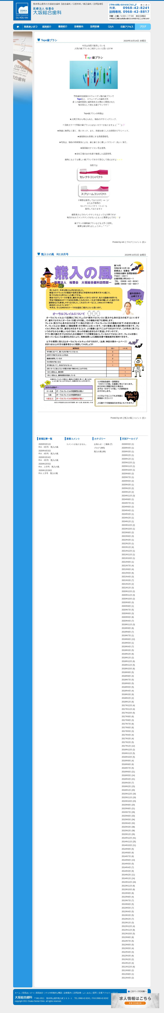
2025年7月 (126, 477)
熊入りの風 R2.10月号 (54, 254)
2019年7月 (126, 635)
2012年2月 (126, 959)
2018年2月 (126, 698)
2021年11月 (127, 554)
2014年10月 (127, 845)
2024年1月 (126, 521)
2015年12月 (127, 794)
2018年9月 (126, 672)
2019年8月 (126, 632)
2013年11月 (127, 886)
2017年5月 (126, 731)
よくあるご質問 (90, 993)
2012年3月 (126, 956)
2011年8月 (126, 974)
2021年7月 (126, 566)
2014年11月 (127, 842)
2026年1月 (126, 459)
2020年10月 (127, 599)
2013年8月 (126, 897)
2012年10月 (127, 934)
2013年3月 (126, 915)
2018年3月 (126, 694)
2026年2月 (126, 455)
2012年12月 (127, 926)
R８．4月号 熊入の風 (48, 453)
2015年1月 (126, 834)
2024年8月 (126, 499)
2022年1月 (126, 547)
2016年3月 (126, 783)
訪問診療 (95, 27)
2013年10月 (127, 889)
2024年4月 (126, 510)
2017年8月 (126, 720)
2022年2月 (126, 543)
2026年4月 (126, 448)
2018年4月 (126, 691)
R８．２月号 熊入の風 (49, 467)
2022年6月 (126, 536)
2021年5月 (126, 573)
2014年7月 (126, 856)
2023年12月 (127, 525)
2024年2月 (126, 518)
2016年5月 (126, 775)
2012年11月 (127, 930)
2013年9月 (126, 893)
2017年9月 (126, 716)
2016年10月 (127, 757)
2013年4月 (126, 911)
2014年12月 (127, 838)
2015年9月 (126, 805)
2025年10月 (127, 470)
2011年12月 (127, 967)
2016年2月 (126, 786)
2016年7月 (126, 768)
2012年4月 (126, 952)
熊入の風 (128, 418)
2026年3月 (126, 451)
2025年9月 (126, 473)
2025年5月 (126, 481)
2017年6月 (126, 727)
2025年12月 (127, 462)
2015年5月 (126, 819)
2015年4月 (126, 823)
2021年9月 (126, 562)
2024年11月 (127, 496)
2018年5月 (126, 687)
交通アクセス (127, 27)
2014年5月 (126, 864)
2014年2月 (126, 875)
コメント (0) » (140, 242)
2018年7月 (126, 680)
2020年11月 (127, 595)
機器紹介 (63, 27)
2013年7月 (126, 900)
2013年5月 (126, 908)
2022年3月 (126, 540)
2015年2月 (126, 830)
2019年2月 (126, 654)
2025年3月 (126, 485)
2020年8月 (126, 606)
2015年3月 (126, 827)
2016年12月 (127, 750)
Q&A (111, 27)
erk (123, 242)
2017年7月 (126, 724)
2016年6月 (126, 772)
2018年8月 (126, 676)
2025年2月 (126, 488)
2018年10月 (127, 669)
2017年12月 (127, 705)
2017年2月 (126, 742)
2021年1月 (126, 588)
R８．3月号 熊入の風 (48, 460)
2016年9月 (126, 761)
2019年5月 (126, 643)
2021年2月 (126, 584)
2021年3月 (126, 580)
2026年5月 (126, 444)
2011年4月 (126, 978)
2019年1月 (126, 658)
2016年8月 (126, 764)
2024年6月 (126, 507)
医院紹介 (47, 27)
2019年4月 (126, 646)
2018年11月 (127, 665)
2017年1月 (126, 746)
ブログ (143, 27)
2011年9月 (126, 970)
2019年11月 (127, 624)
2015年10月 (127, 801)
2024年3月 (126, 514)
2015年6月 (126, 816)
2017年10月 (127, 713)
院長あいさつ (31, 27)
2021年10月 (127, 558)
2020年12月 (127, 591)
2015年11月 (127, 797)
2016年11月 (127, 753)
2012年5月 (126, 948)
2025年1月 (126, 492)
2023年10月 (127, 529)
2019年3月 (126, 650)
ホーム (18, 27)
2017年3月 (126, 738)
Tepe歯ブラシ (49, 40)
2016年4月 (126, 779)
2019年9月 (126, 628)
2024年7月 (126, 503)
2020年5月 (126, 617)
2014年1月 (126, 878)
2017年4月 (126, 735)
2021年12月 (127, 551)
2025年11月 (127, 466)
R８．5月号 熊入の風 (48, 447)
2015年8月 (126, 808)
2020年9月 (126, 602)
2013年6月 (126, 904)
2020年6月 (126, 613)
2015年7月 (126, 812)
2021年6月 (126, 569)
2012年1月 (126, 963)
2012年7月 (126, 941)
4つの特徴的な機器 (53, 993)
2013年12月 (127, 882)
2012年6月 (126, 945)
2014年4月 (126, 867)
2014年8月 (126, 853)
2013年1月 (126, 922)
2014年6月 (126, 860)
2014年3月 (126, 871)
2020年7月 (126, 610)
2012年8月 (126, 937)
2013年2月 (126, 919)
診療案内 (79, 27)
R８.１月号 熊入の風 (48, 473)
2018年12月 (127, 661)
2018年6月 (126, 683)
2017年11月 (127, 709)
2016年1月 (126, 790)
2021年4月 (126, 577)
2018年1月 (126, 702)
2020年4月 (126, 621)
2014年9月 (126, 849)
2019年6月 (126, 639)
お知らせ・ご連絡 (101, 444)
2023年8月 (126, 532)
